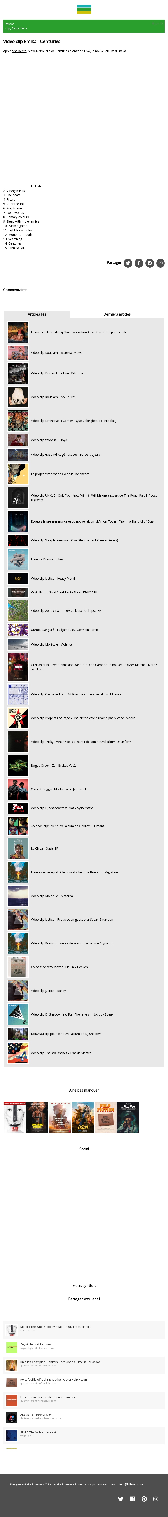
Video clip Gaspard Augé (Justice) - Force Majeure (66, 454)
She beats (19, 51)
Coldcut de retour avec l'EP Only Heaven (59, 967)
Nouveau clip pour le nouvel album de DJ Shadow (66, 1034)
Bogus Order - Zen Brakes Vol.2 (53, 765)
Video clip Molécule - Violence (52, 644)
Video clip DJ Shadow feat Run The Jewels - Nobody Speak (72, 1014)
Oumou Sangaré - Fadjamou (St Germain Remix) (65, 630)
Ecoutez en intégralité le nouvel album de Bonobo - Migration (74, 872)
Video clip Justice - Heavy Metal (53, 578)
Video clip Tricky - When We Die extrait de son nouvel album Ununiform (81, 742)
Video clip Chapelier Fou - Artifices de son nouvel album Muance (76, 694)
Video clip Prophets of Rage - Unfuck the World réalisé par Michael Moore (83, 718)
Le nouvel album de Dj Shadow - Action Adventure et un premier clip (79, 332)
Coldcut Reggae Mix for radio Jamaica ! (58, 789)
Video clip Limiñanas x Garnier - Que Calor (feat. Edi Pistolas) (73, 421)
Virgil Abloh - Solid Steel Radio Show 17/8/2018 (64, 592)
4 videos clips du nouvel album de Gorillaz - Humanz (67, 826)
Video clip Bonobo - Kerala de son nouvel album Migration (72, 943)
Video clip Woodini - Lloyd (49, 440)
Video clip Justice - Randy (48, 991)
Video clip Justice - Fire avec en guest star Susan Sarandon (72, 919)
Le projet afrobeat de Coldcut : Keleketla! (60, 474)
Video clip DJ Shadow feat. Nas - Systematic (62, 808)
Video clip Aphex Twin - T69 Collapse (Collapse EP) (66, 610)
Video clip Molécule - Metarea (52, 896)
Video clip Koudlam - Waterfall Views (56, 352)
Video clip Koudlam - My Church (53, 397)
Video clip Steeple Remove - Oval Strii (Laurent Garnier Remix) (74, 540)
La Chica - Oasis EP (44, 848)
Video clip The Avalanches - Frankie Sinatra (61, 1053)
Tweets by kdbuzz (84, 1285)
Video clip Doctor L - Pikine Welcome (57, 373)
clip (7, 28)
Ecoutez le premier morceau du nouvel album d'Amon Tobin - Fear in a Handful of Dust (92, 521)
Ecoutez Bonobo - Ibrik (47, 559)
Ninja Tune (19, 28)
